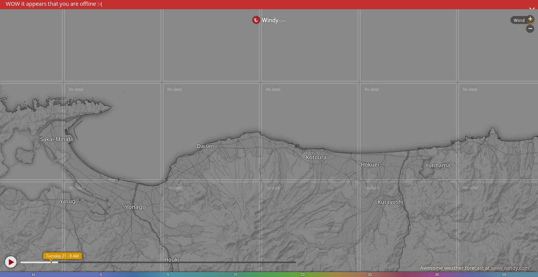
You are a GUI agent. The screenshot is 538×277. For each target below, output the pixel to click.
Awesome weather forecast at (474, 267)
